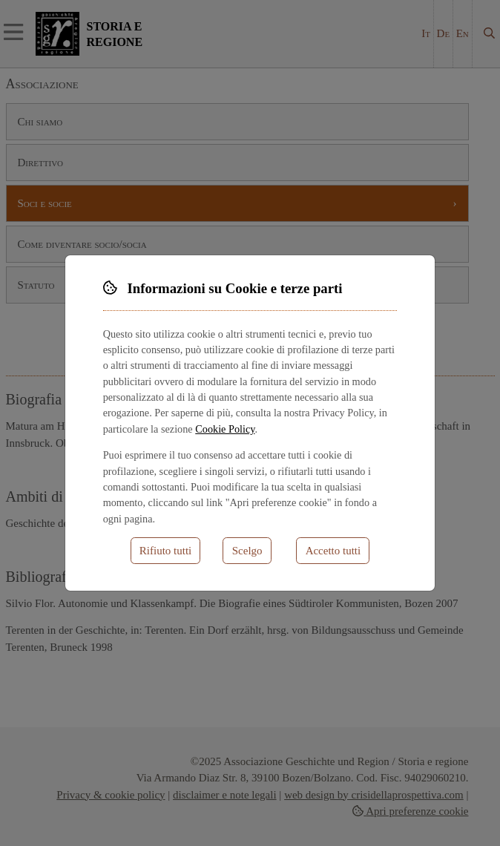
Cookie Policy (224, 429)
